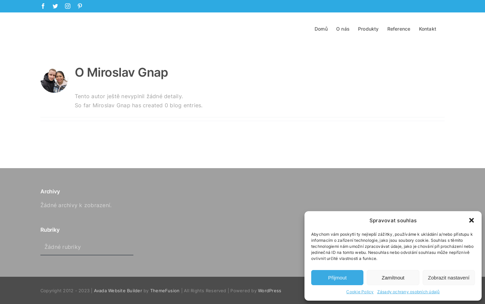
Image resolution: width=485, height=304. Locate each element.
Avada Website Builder (118, 290)
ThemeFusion (165, 290)
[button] (471, 220)
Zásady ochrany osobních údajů (408, 291)
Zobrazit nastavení (449, 277)
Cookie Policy (360, 291)
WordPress (269, 290)
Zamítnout (393, 277)
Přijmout (337, 277)
